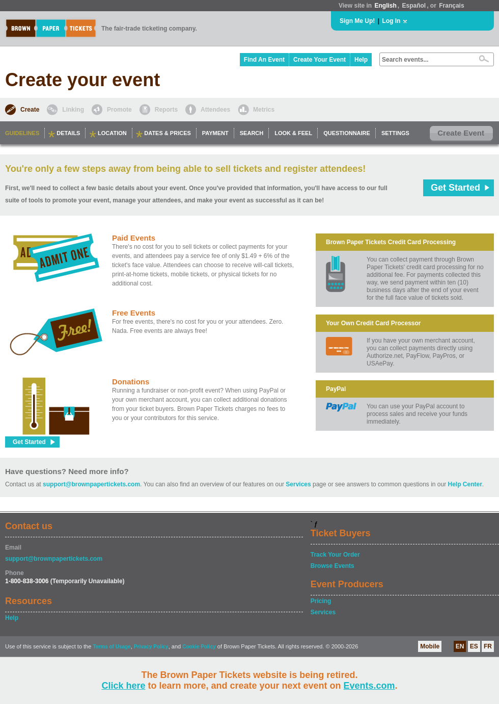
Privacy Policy (151, 646)
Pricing (321, 601)
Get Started (455, 187)
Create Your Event (319, 59)
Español (414, 5)
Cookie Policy (199, 646)
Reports (166, 109)
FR (488, 646)
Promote (119, 109)
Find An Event (264, 59)
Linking (73, 109)
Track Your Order (335, 554)
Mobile (429, 646)
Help (361, 59)
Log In (391, 20)
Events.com (369, 686)
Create (29, 109)
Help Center (465, 484)
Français (451, 5)
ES (474, 646)
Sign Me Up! (357, 20)
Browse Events (332, 565)
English (385, 5)
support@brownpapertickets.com (91, 484)
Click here (123, 686)
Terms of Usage (111, 646)
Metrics (263, 109)
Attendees (215, 109)
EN (460, 646)
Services (298, 484)
